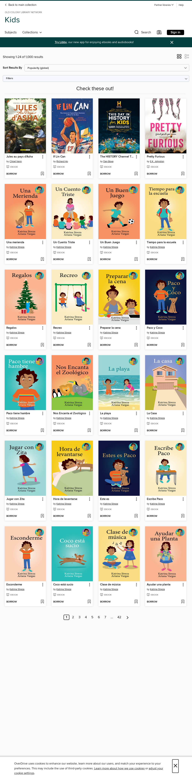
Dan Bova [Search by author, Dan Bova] (108, 161)
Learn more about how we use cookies (119, 768)
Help (181, 5)
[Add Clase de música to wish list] (136, 601)
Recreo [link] (57, 328)
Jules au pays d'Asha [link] (19, 156)
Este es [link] (104, 499)
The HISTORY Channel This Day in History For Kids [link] (117, 156)
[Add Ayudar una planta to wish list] (182, 601)
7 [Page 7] (105, 617)
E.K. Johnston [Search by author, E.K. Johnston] (157, 161)
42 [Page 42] (119, 617)
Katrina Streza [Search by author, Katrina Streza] (17, 247)
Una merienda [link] (15, 242)
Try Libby (61, 42)
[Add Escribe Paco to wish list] (182, 516)
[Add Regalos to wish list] (42, 345)
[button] (164, 5)
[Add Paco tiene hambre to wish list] (42, 430)
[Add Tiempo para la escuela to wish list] (182, 259)
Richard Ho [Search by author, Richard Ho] (62, 161)
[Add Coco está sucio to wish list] (89, 601)
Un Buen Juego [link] (110, 242)
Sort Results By (12, 68)
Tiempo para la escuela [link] (161, 242)
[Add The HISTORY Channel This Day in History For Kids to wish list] (136, 174)
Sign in (175, 32)
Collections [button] (32, 32)
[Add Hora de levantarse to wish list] (89, 516)
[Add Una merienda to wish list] (42, 259)
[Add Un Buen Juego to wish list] (136, 259)
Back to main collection (20, 5)
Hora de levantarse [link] (65, 499)
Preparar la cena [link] (110, 328)
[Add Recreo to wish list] (89, 345)
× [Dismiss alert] (172, 42)
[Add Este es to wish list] (136, 516)
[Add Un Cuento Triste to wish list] (89, 259)
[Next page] (127, 617)
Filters (9, 78)
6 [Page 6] (99, 617)
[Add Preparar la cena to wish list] (136, 345)
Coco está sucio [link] (63, 584)
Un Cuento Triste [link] (64, 242)
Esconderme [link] (14, 584)
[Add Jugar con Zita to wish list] (42, 516)
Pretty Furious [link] (156, 156)
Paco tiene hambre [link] (18, 413)
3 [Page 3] (79, 617)
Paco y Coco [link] (155, 328)
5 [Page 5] (92, 617)
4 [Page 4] (86, 617)
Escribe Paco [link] (155, 499)
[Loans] (159, 33)
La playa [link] (105, 413)
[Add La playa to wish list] (136, 430)
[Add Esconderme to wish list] (42, 601)
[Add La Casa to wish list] (182, 430)
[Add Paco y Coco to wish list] (182, 345)
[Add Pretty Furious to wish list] (182, 174)
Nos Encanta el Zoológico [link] (69, 413)
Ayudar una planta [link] (158, 584)
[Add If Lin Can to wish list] (89, 174)
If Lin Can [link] (59, 156)
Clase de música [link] (110, 584)
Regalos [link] (11, 328)
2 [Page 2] (73, 617)
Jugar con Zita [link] (15, 499)
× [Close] (175, 766)
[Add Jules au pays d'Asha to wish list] (42, 174)
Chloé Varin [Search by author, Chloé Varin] (16, 161)
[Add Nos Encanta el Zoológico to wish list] (89, 430)
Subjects (11, 32)
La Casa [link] (152, 413)
